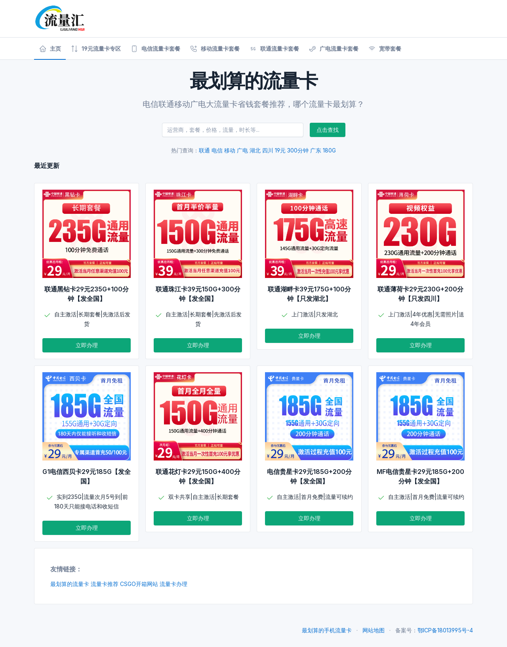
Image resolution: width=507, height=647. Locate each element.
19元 (280, 150)
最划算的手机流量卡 (327, 630)
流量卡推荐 (104, 583)
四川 (267, 150)
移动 (229, 150)
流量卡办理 (173, 583)
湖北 (255, 150)
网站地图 (373, 630)
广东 (315, 150)
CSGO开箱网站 (139, 583)
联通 (204, 150)
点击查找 (327, 129)
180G (329, 150)
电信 (217, 150)
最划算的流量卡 (69, 583)
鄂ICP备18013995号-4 (445, 630)
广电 (242, 150)
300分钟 (298, 150)
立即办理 (87, 345)
